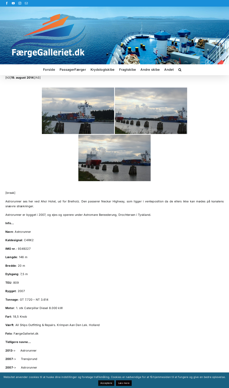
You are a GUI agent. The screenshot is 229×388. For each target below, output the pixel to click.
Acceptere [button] (106, 383)
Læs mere (124, 383)
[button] (179, 69)
